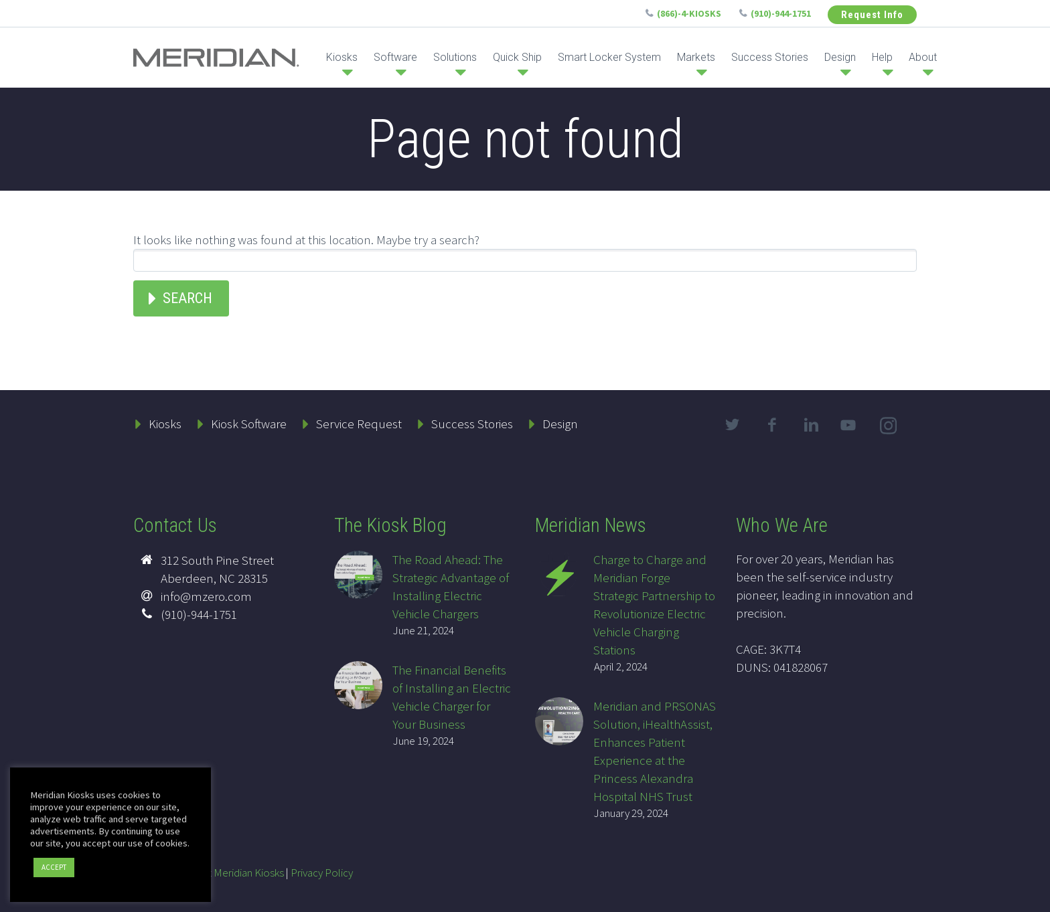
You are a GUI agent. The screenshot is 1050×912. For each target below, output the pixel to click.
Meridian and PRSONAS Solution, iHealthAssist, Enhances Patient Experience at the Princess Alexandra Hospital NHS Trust (654, 751)
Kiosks (342, 57)
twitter (732, 425)
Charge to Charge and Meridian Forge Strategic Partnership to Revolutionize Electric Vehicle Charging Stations (654, 604)
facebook (771, 425)
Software (395, 57)
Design (840, 57)
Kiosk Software (249, 424)
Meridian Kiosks (249, 872)
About (923, 57)
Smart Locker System (609, 57)
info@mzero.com (206, 596)
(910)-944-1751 (781, 13)
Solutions (455, 57)
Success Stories (769, 57)
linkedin (811, 425)
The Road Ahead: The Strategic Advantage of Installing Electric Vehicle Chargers (450, 586)
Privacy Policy (322, 872)
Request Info (872, 15)
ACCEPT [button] (54, 867)
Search (187, 298)
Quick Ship (517, 57)
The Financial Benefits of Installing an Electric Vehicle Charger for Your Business (451, 697)
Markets (696, 57)
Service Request (359, 424)
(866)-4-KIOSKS (689, 13)
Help (882, 57)
